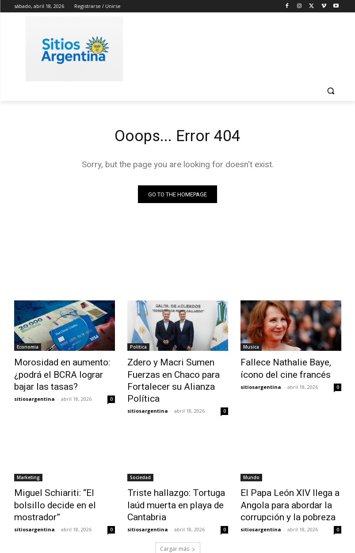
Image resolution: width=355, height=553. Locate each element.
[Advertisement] (237, 47)
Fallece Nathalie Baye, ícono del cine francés (286, 368)
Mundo (251, 460)
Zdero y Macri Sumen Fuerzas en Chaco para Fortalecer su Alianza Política (176, 373)
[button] (331, 91)
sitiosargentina (34, 394)
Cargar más (177, 525)
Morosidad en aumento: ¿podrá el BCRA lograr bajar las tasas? (60, 373)
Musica (251, 349)
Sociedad (140, 460)
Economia (27, 349)
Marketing (28, 460)
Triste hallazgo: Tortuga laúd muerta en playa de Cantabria (175, 480)
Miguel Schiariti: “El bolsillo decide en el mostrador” (58, 480)
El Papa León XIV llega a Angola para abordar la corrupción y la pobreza (280, 485)
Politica (138, 349)
